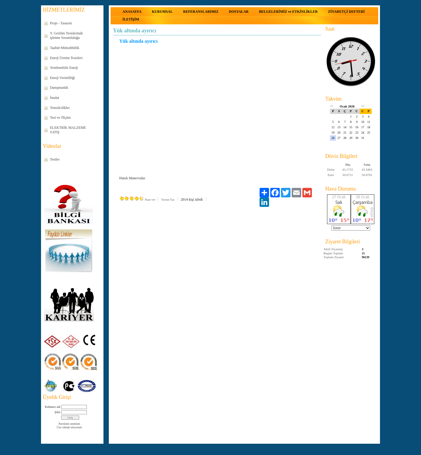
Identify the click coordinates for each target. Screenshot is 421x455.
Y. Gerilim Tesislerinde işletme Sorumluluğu (66, 35)
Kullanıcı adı (52, 406)
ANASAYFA (132, 11)
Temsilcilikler (60, 108)
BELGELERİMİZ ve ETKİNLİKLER (288, 11)
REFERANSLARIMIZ (201, 11)
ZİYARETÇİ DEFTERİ (346, 11)
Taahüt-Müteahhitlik (64, 48)
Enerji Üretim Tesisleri (66, 58)
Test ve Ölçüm (60, 117)
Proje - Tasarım (61, 23)
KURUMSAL (162, 11)
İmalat (54, 98)
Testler (54, 159)
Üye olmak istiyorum (69, 427)
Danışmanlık (59, 87)
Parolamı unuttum (69, 423)
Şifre (57, 412)
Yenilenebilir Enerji (64, 68)
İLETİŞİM (130, 19)
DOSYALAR (239, 11)
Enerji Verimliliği (62, 78)
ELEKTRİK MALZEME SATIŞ (68, 130)
